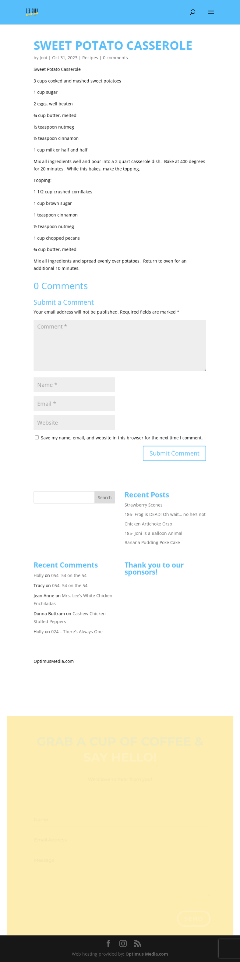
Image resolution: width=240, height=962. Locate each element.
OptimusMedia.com (54, 656)
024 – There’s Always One (77, 627)
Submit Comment (174, 450)
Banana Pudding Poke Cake (152, 539)
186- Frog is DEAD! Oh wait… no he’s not (165, 511)
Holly (39, 571)
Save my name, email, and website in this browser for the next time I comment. (121, 435)
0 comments (115, 57)
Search (105, 494)
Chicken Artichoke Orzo (148, 520)
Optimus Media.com (146, 954)
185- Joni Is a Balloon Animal (153, 529)
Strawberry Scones (143, 501)
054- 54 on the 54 (69, 571)
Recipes (90, 57)
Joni (44, 57)
